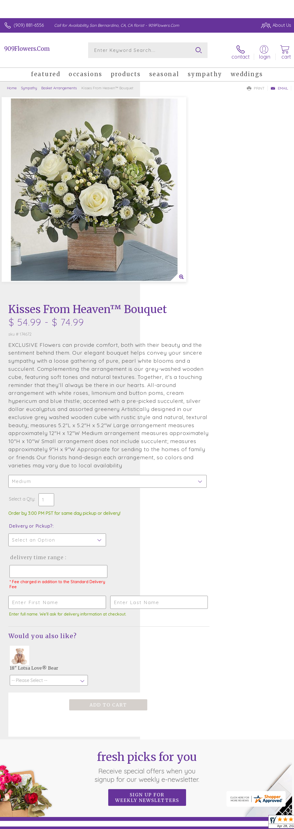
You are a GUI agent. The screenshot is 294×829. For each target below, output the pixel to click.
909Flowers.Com (27, 48)
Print (256, 85)
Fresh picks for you (147, 623)
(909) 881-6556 (29, 25)
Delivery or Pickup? (171, 383)
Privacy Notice (196, 789)
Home (12, 85)
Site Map (271, 789)
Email (279, 85)
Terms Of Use (163, 789)
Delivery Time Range (176, 414)
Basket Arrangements (59, 85)
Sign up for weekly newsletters (147, 654)
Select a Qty (161, 356)
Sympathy (29, 85)
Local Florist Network (236, 789)
